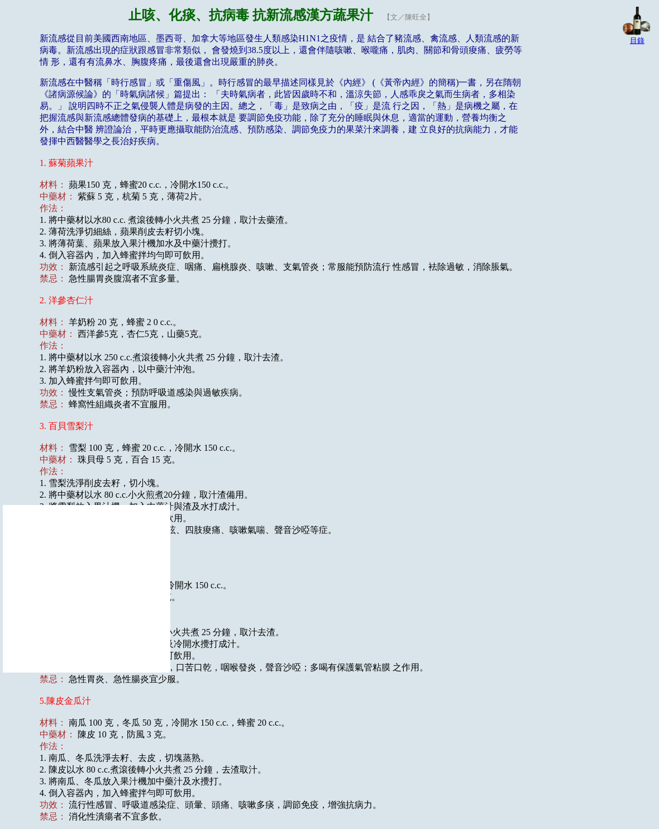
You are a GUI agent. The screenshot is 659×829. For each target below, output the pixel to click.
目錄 (637, 40)
